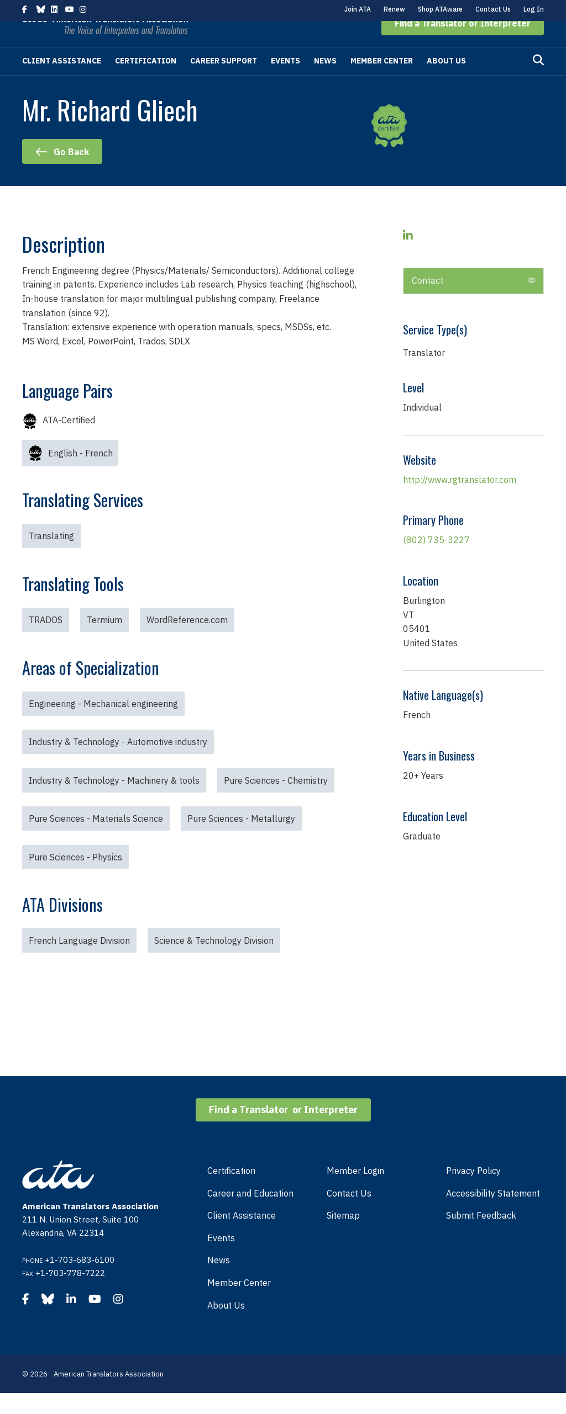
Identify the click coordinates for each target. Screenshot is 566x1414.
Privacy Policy (473, 1191)
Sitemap (343, 1236)
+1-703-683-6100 (79, 1280)
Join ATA (357, 9)
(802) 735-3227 (436, 560)
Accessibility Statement (493, 1214)
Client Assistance (61, 82)
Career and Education (250, 1214)
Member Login (355, 1191)
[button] (462, 44)
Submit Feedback (481, 1236)
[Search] (538, 81)
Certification (145, 82)
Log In (533, 9)
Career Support (223, 82)
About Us (446, 82)
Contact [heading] (427, 301)
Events (285, 82)
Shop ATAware (440, 9)
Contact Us (493, 9)
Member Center (381, 82)
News (325, 82)
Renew (394, 9)
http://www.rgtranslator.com (459, 500)
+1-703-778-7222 (70, 1294)
